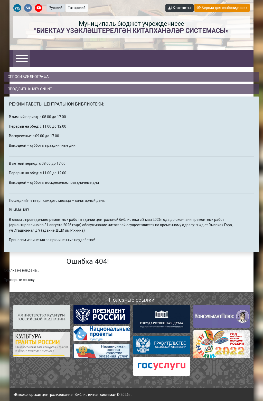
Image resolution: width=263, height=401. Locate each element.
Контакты (179, 7)
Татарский (77, 8)
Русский (55, 8)
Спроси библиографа (28, 77)
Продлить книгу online (30, 89)
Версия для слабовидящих (222, 8)
